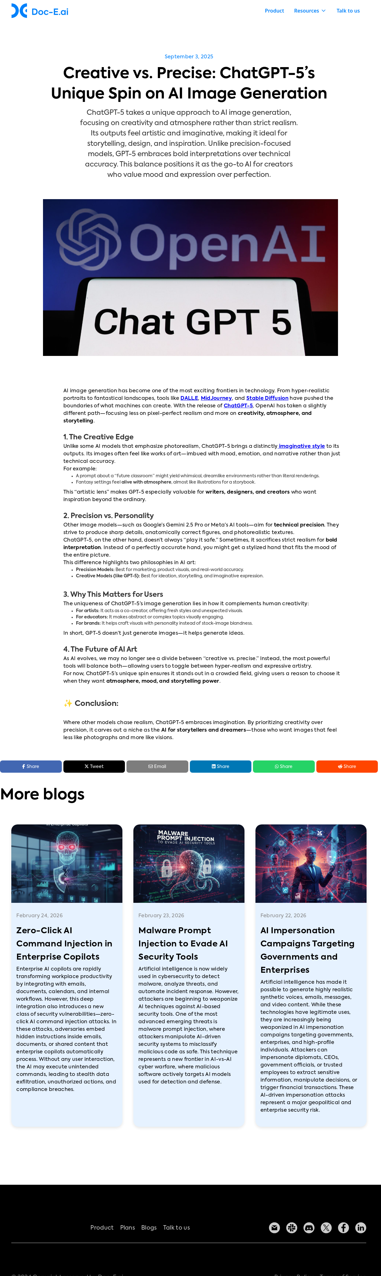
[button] (310, 10)
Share (220, 766)
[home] (39, 10)
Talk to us (348, 10)
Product (274, 10)
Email (157, 766)
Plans (127, 1235)
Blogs (149, 1235)
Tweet (94, 766)
